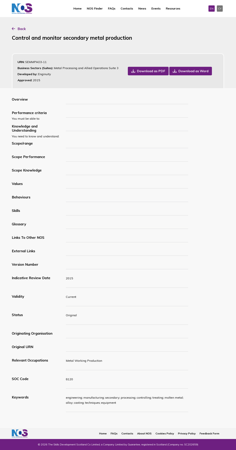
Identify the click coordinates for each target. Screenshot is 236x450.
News (142, 8)
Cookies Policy (165, 433)
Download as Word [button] (193, 71)
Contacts (127, 8)
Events (156, 8)
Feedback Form (209, 433)
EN (211, 8)
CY (219, 8)
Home (77, 8)
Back (22, 29)
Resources (173, 8)
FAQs (111, 8)
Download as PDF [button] (151, 71)
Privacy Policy (187, 433)
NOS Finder (95, 8)
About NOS (144, 433)
